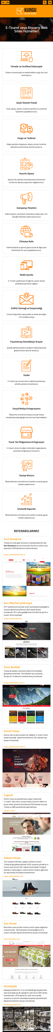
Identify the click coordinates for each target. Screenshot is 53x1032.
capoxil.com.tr (9, 810)
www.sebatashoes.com (13, 876)
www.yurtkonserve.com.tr (14, 554)
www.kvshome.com (12, 939)
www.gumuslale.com (12, 1004)
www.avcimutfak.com (13, 618)
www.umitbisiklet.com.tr (14, 682)
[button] (45, 2)
